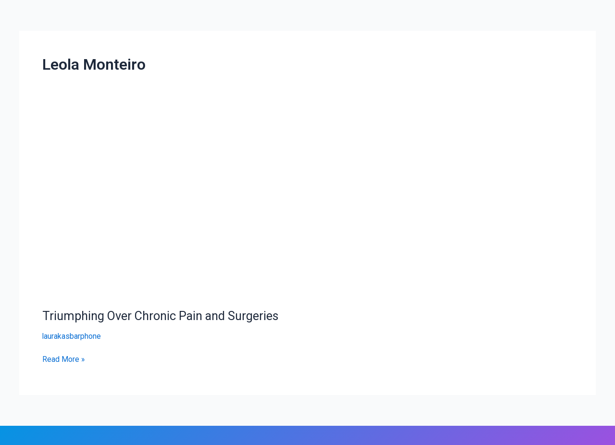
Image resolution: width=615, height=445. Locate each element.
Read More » (63, 358)
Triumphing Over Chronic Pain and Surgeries (164, 316)
